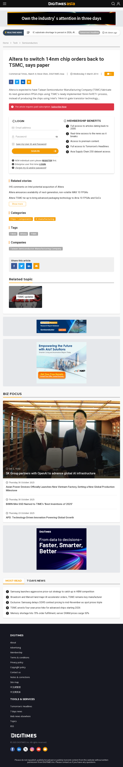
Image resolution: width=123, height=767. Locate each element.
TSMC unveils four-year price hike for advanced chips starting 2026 (45, 607)
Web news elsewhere (20, 716)
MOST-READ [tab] (13, 580)
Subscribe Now (58, 106)
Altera (23, 233)
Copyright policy (18, 667)
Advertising (15, 647)
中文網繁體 (15, 687)
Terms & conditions (19, 657)
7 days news (16, 711)
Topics (13, 721)
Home (6, 43)
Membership (16, 652)
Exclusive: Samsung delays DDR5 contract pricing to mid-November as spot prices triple (56, 602)
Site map (14, 682)
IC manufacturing (45, 219)
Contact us (15, 672)
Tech (15, 43)
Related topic (21, 279)
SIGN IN (43, 151)
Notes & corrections (20, 677)
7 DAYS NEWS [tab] (36, 580)
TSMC (34, 233)
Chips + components (20, 219)
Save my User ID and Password (31, 144)
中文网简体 (15, 692)
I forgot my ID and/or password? (30, 167)
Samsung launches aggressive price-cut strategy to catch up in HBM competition (52, 591)
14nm (13, 233)
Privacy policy (16, 662)
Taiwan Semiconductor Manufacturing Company (35, 248)
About (13, 642)
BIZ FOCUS (12, 394)
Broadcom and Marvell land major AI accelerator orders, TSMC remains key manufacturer (56, 597)
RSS (12, 726)
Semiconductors (30, 43)
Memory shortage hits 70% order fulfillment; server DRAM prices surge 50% (49, 613)
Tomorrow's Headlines (89, 32)
